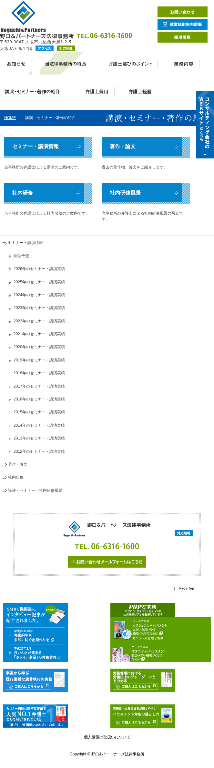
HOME (10, 118)
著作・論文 (123, 146)
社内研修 (22, 193)
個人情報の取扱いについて (107, 737)
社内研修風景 (125, 193)
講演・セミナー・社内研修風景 (35, 490)
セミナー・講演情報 (35, 146)
